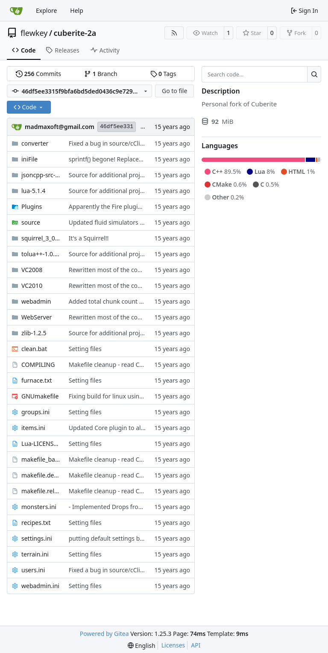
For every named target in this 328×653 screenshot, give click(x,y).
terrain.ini (35, 554)
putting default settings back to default (123, 538)
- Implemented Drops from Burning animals (130, 507)
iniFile (29, 159)
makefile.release (40, 491)
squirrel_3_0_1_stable (40, 238)
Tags (163, 74)
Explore (46, 10)
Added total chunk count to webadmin (122, 301)
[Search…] (314, 74)
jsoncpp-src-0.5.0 (40, 175)
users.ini (33, 570)
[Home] (16, 10)
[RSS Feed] (174, 32)
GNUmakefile (40, 396)
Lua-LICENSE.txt (40, 443)
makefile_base (40, 459)
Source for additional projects (110, 175)
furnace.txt (36, 380)
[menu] (141, 645)
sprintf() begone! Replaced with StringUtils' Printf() (139, 159)
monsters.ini (38, 507)
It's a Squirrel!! (89, 238)
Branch (100, 74)
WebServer (36, 317)
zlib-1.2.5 (33, 333)
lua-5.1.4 (33, 191)
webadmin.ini (40, 586)
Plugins (31, 206)
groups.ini (35, 412)
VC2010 (31, 285)
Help (76, 10)
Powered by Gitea (104, 634)
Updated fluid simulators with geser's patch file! (135, 222)
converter (34, 143)
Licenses (173, 645)
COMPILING (38, 364)
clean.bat (34, 349)
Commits (38, 74)
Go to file (174, 91)
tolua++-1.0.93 (40, 254)
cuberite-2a (75, 33)
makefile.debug (40, 475)
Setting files (85, 349)
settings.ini (36, 538)
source (30, 222)
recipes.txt (35, 522)
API (195, 645)
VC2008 (31, 270)
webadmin (36, 301)
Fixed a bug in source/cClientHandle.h (122, 143)
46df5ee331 (116, 126)
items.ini (33, 428)
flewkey (33, 33)
